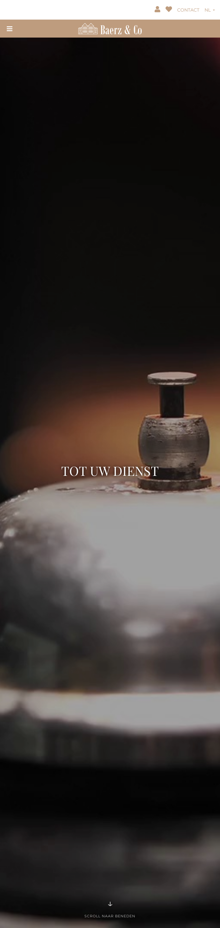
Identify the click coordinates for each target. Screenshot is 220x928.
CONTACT (188, 10)
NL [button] (208, 10)
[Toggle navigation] (9, 28)
